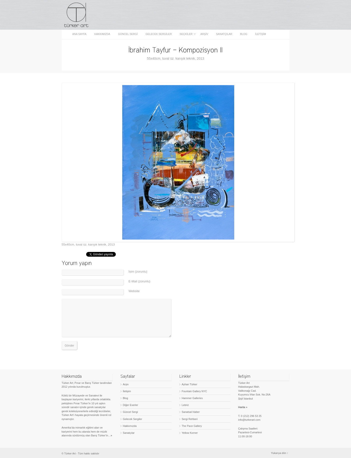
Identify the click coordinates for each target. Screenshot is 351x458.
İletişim (260, 34)
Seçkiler (186, 34)
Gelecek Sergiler (158, 34)
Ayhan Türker (189, 384)
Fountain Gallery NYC (194, 391)
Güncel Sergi (128, 34)
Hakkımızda (102, 34)
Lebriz (185, 405)
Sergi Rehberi (190, 419)
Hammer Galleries (192, 398)
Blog (244, 34)
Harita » (243, 407)
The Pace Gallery (192, 425)
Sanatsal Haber (191, 411)
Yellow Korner (190, 432)
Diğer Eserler (130, 405)
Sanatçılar (224, 34)
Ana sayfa (79, 34)
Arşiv (204, 34)
